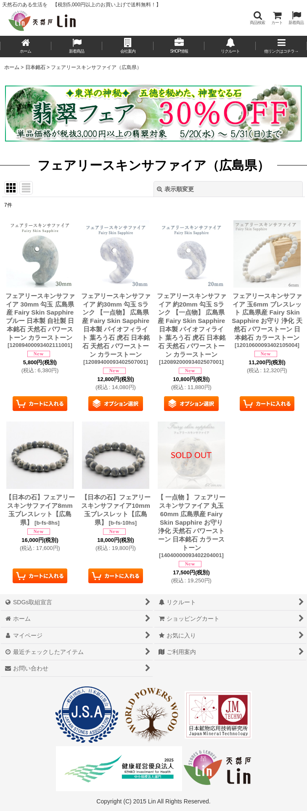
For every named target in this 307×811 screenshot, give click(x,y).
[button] (257, 18)
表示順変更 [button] (175, 189)
